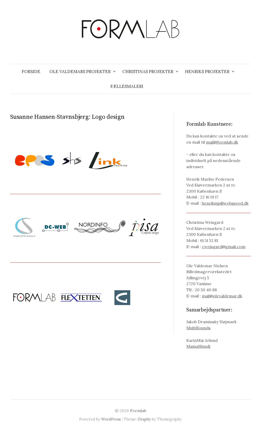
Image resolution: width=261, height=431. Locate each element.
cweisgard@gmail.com (223, 246)
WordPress (111, 419)
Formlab (138, 410)
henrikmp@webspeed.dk (225, 203)
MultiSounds (198, 327)
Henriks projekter (207, 71)
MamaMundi (198, 346)
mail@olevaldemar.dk (222, 295)
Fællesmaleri (126, 86)
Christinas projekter (147, 71)
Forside (31, 71)
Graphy (144, 419)
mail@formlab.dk (222, 142)
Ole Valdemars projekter (80, 71)
